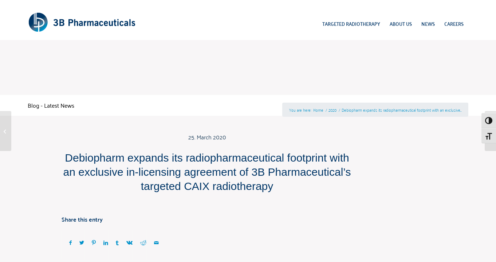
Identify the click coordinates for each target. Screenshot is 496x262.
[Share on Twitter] (81, 242)
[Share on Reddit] (143, 242)
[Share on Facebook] (70, 242)
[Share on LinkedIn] (105, 242)
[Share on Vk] (129, 242)
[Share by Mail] (156, 242)
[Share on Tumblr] (117, 242)
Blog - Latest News (51, 105)
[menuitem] (351, 24)
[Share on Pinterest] (94, 242)
